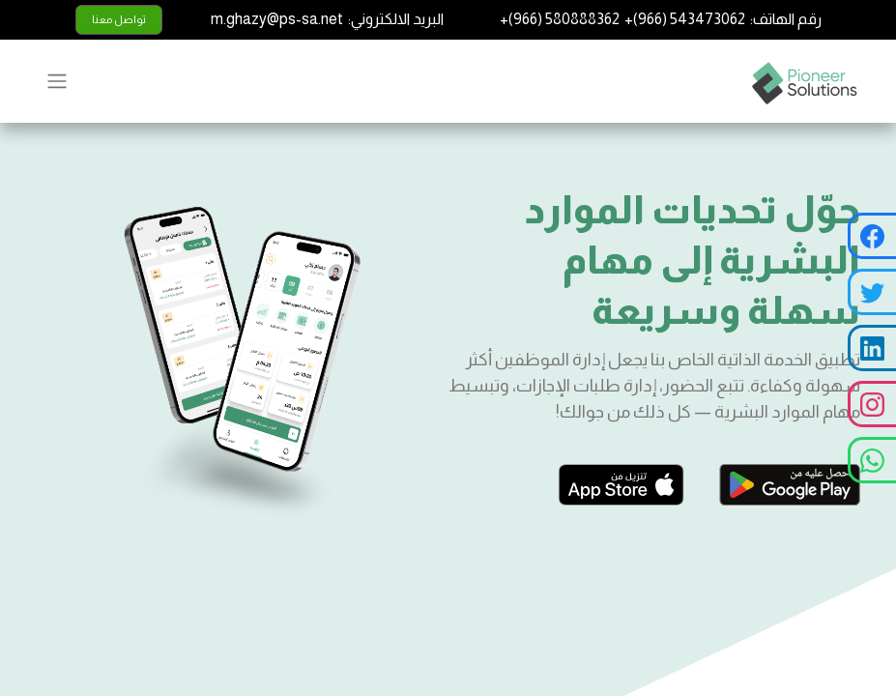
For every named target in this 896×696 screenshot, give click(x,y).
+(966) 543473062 (684, 19)
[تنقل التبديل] (57, 81)
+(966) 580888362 (560, 19)
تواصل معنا (119, 19)
